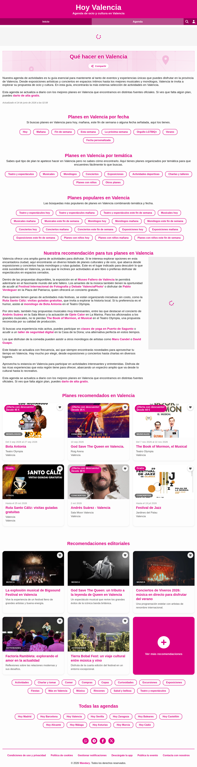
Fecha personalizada (98, 140)
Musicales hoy (169, 212)
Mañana (41, 132)
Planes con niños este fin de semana (159, 237)
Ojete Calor (77, 314)
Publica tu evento (147, 755)
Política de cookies (62, 755)
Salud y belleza (122, 690)
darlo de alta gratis (26, 95)
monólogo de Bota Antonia (43, 304)
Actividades (22, 682)
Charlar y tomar (47, 682)
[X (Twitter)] (111, 741)
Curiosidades (125, 682)
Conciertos (92, 174)
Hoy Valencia (74, 716)
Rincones (99, 690)
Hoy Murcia (123, 725)
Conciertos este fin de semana (95, 229)
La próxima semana (116, 132)
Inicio (45, 21)
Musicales (49, 174)
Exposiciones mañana (165, 229)
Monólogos (70, 174)
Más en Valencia (57, 690)
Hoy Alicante (53, 725)
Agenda (136, 21)
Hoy (25, 132)
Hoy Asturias (100, 725)
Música (80, 690)
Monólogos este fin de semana (165, 221)
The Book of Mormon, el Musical (69, 318)
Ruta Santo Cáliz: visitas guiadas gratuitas (32, 300)
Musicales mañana (25, 221)
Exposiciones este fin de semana (35, 237)
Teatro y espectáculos (21, 174)
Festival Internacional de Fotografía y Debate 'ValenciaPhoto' (61, 286)
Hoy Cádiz (145, 725)
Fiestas (35, 690)
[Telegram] (94, 741)
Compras (87, 682)
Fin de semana (63, 132)
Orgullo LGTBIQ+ (147, 132)
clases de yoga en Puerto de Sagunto (107, 328)
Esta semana (88, 132)
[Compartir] (98, 66)
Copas (105, 682)
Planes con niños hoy (76, 237)
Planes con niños (86, 182)
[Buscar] (186, 21)
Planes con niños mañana (113, 237)
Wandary (85, 763)
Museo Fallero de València (96, 279)
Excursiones (150, 682)
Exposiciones (115, 174)
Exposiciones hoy (132, 229)
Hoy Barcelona (49, 716)
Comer (69, 682)
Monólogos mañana (126, 221)
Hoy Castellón (171, 716)
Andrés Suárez (12, 314)
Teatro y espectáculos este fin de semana (128, 212)
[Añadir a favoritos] (60, 407)
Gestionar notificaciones (92, 755)
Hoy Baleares (146, 716)
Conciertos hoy (28, 229)
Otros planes (113, 182)
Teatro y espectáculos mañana (77, 212)
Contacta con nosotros (176, 755)
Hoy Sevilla (97, 716)
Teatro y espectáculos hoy (34, 212)
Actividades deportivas (146, 174)
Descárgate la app (122, 755)
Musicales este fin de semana (62, 221)
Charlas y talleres (178, 174)
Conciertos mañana (57, 229)
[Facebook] (103, 741)
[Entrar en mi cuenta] (193, 21)
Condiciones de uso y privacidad (26, 755)
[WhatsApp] (85, 741)
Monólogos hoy (97, 221)
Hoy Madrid (24, 716)
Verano (170, 132)
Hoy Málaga (77, 725)
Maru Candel (121, 339)
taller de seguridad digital (36, 332)
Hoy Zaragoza (121, 716)
